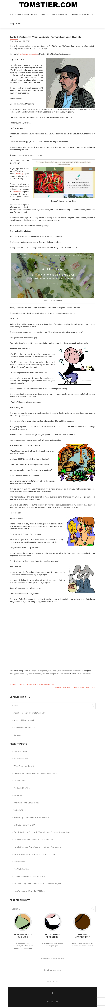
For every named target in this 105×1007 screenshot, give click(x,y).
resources (20, 673)
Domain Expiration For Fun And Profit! (30, 876)
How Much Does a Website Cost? (54, 14)
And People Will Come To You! (27, 802)
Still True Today (20, 751)
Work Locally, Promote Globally (23, 14)
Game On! (18, 795)
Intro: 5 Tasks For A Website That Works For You (32, 684)
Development (42, 670)
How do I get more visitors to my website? (31, 817)
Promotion (67, 670)
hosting (19, 173)
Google (54, 670)
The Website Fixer (21, 869)
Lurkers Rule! (19, 861)
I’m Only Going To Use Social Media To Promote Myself (37, 883)
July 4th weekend (21, 758)
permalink (87, 673)
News (60, 670)
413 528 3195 (53, 981)
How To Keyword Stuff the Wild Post (29, 891)
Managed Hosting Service (82, 14)
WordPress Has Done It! (24, 766)
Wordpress (77, 670)
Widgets (52, 673)
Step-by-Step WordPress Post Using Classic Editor (35, 773)
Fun (49, 670)
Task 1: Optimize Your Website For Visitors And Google (37, 847)
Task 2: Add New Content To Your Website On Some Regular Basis (42, 832)
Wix (58, 673)
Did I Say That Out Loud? (24, 825)
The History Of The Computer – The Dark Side (74, 687)
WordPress (65, 673)
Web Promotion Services (24, 727)
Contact (19, 23)
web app (45, 673)
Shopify (27, 673)
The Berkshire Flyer (22, 788)
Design (33, 670)
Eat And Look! (20, 780)
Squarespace (36, 673)
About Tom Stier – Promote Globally (29, 713)
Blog (12, 23)
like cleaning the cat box (28, 54)
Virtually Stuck (20, 810)
